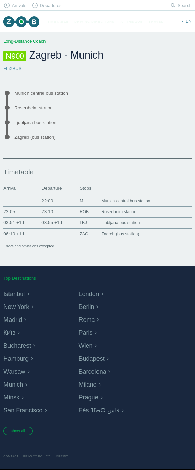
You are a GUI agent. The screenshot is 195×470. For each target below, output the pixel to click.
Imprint (61, 457)
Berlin (88, 306)
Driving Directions (94, 22)
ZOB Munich (21, 22)
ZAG (81, 233)
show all (19, 431)
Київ (10, 332)
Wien (87, 345)
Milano (90, 384)
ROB (81, 211)
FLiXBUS (12, 68)
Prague (91, 397)
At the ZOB (132, 22)
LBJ (80, 222)
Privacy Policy (36, 457)
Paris (87, 332)
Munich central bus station (41, 93)
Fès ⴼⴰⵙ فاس (103, 410)
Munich (15, 384)
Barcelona (95, 371)
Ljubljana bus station (35, 122)
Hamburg (18, 358)
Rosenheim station (33, 107)
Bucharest (20, 345)
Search (185, 5)
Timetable (57, 22)
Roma (89, 319)
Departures (50, 5)
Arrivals (19, 5)
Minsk (13, 397)
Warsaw (16, 371)
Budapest (94, 358)
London (91, 293)
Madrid (14, 319)
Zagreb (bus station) (35, 137)
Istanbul (16, 293)
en (188, 21)
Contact (11, 457)
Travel (156, 22)
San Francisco (27, 410)
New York (19, 306)
